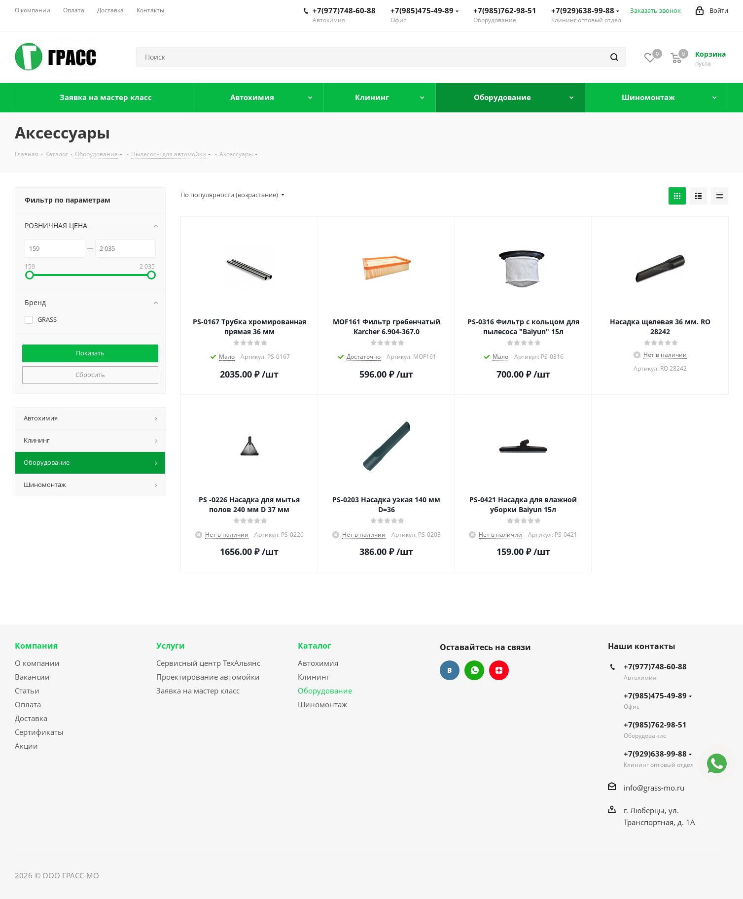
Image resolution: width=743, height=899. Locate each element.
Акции (26, 746)
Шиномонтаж (322, 704)
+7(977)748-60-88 (344, 10)
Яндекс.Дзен (499, 670)
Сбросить (90, 374)
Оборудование (325, 690)
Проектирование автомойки (208, 677)
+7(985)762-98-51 (504, 10)
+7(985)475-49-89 (424, 10)
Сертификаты (39, 732)
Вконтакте (450, 670)
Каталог (314, 645)
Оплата (28, 704)
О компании (37, 663)
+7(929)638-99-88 (585, 10)
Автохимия (318, 663)
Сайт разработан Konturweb (151, 875)
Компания (36, 645)
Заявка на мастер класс (198, 690)
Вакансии (32, 677)
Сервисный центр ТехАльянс (208, 663)
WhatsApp (474, 670)
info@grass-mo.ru (654, 788)
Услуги (170, 645)
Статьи (27, 690)
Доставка (31, 718)
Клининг (313, 677)
